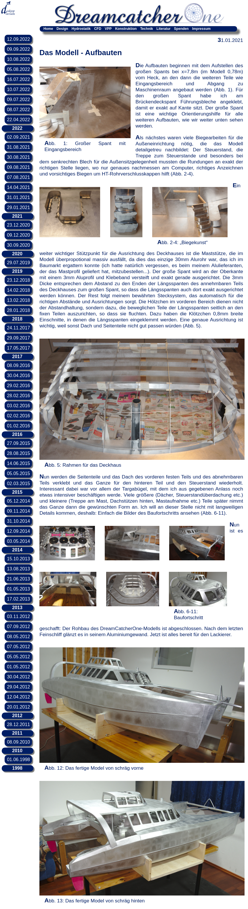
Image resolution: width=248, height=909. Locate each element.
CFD (97, 29)
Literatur (164, 29)
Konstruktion (126, 29)
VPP (108, 29)
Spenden (181, 29)
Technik (146, 29)
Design (62, 29)
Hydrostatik (81, 29)
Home (48, 29)
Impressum (201, 29)
